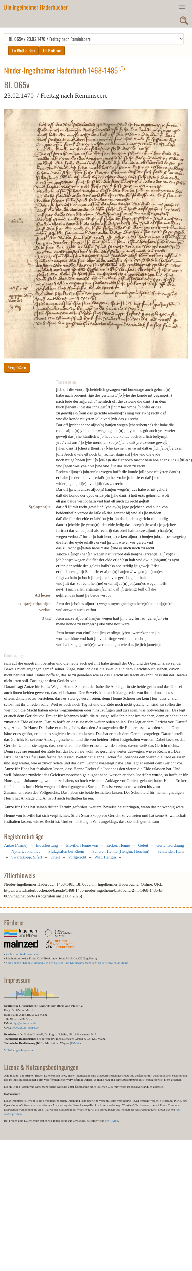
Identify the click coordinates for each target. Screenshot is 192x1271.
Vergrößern (17, 367)
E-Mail (75, 1043)
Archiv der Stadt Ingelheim (22, 954)
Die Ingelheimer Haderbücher (36, 6)
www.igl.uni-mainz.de (25, 1027)
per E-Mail (111, 1120)
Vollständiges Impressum (19, 1050)
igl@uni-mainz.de (25, 1023)
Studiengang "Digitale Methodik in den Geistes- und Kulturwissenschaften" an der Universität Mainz (67, 962)
